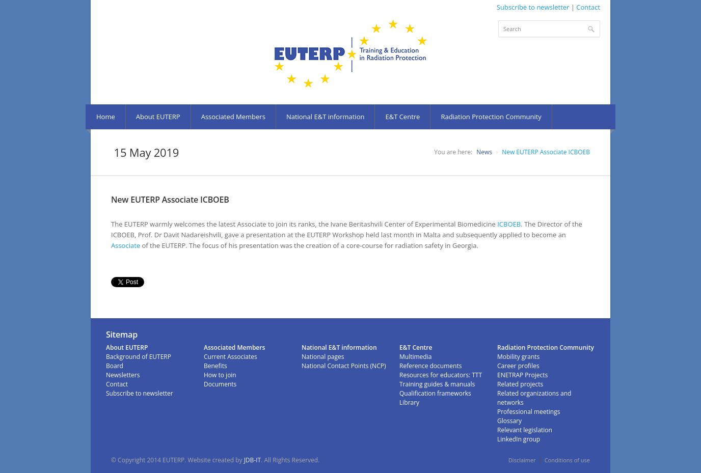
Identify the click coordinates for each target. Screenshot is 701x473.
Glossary (509, 420)
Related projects (520, 384)
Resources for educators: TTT (440, 375)
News (484, 152)
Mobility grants (518, 356)
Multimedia (415, 356)
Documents (220, 384)
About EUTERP (158, 116)
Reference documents (430, 365)
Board (114, 365)
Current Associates (230, 356)
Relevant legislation (524, 430)
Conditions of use (567, 460)
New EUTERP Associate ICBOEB (546, 152)
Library (409, 402)
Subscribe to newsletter (533, 7)
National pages (323, 356)
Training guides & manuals (437, 384)
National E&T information (325, 116)
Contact (588, 7)
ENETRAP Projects (522, 375)
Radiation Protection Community (491, 116)
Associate (125, 245)
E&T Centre (402, 116)
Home (105, 116)
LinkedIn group (518, 439)
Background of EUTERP (138, 356)
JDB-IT (252, 460)
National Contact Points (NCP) (344, 365)
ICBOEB (509, 224)
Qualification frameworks (435, 393)
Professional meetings (528, 411)
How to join (220, 375)
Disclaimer (522, 460)
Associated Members (233, 116)
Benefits (215, 365)
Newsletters (123, 375)
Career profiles (518, 365)
